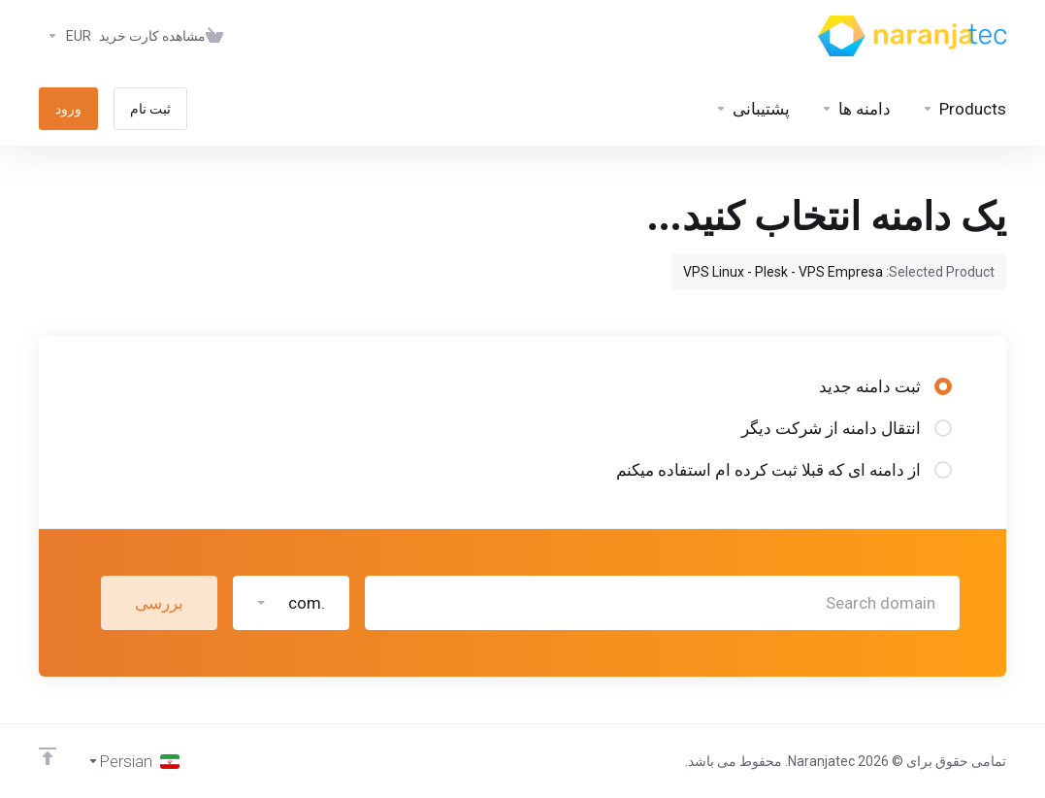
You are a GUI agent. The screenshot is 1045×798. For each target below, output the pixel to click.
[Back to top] (47, 756)
